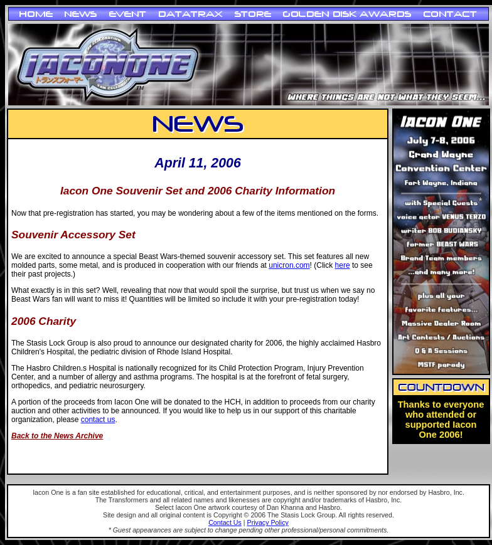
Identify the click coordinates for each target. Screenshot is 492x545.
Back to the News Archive (57, 435)
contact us (98, 419)
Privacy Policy (268, 522)
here (342, 265)
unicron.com (289, 265)
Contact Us (225, 522)
